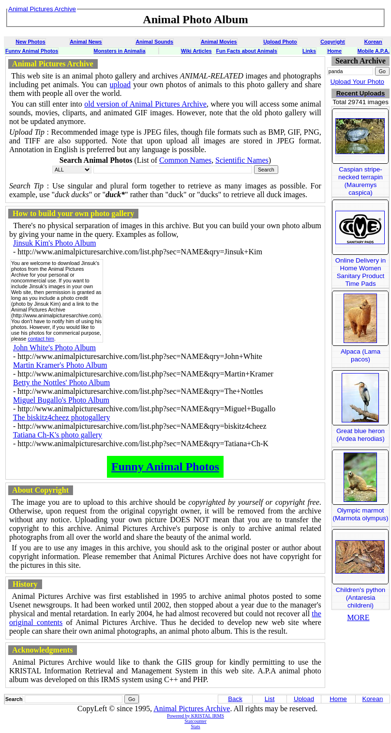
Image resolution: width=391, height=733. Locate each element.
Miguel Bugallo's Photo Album (61, 400)
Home (334, 51)
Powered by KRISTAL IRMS (195, 715)
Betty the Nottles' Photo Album (61, 382)
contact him (41, 339)
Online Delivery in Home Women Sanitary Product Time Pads (360, 272)
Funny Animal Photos (31, 51)
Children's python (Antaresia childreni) (361, 597)
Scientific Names (242, 160)
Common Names (185, 160)
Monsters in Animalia (120, 51)
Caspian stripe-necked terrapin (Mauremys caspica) (360, 181)
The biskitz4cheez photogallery (61, 417)
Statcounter (195, 721)
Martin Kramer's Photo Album (60, 365)
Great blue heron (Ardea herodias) (360, 434)
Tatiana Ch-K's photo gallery (57, 435)
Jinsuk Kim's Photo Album (54, 243)
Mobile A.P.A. (374, 51)
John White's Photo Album (54, 347)
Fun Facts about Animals (246, 51)
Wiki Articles (196, 51)
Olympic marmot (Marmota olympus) (361, 514)
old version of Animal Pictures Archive (145, 104)
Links (309, 51)
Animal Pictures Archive (191, 708)
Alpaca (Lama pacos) (360, 355)
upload (120, 84)
